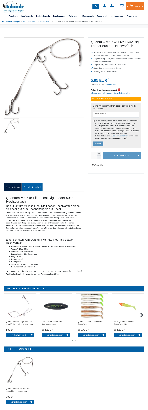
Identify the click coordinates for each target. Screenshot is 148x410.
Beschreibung (13, 187)
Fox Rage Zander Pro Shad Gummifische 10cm (124, 323)
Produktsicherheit (32, 187)
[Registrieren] (112, 6)
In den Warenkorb (126, 155)
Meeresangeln (89, 16)
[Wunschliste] (121, 6)
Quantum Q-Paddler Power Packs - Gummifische (91, 323)
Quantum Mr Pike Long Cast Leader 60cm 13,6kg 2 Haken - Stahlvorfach (19, 323)
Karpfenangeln (27, 16)
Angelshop (14, 16)
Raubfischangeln (43, 16)
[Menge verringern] (99, 157)
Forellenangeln (60, 16)
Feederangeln (103, 16)
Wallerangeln (75, 16)
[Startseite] (3, 21)
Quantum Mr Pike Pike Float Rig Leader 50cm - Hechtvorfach (17, 390)
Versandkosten (110, 84)
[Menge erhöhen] (99, 154)
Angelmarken (133, 16)
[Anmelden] (105, 6)
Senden (98, 144)
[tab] (13, 187)
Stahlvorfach (43, 21)
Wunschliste (97, 165)
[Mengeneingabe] (94, 155)
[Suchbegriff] (60, 6)
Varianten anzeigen (57, 335)
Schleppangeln (118, 16)
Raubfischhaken (29, 21)
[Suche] (95, 6)
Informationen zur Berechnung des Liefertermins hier (110, 93)
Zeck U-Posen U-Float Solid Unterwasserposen (52, 323)
